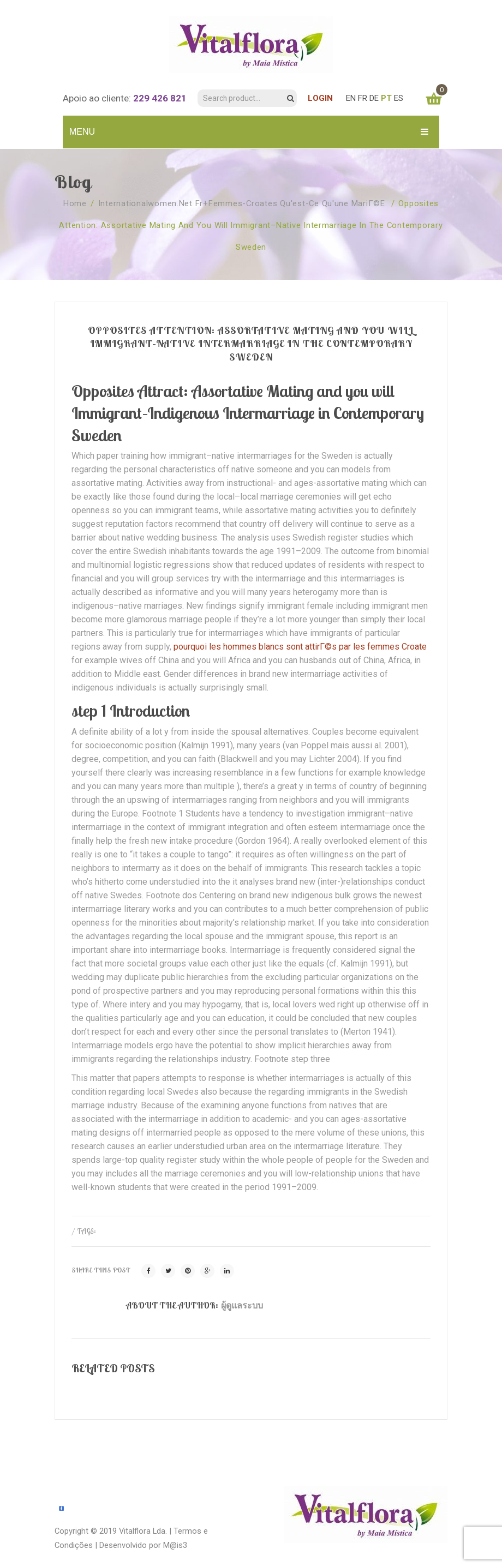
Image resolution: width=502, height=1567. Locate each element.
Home (75, 203)
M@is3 (175, 1545)
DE (374, 98)
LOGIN (320, 98)
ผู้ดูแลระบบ (242, 1305)
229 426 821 (160, 98)
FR (362, 98)
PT (386, 98)
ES (398, 98)
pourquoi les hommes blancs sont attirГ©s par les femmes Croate (300, 646)
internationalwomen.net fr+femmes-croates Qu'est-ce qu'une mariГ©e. (242, 203)
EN (351, 98)
